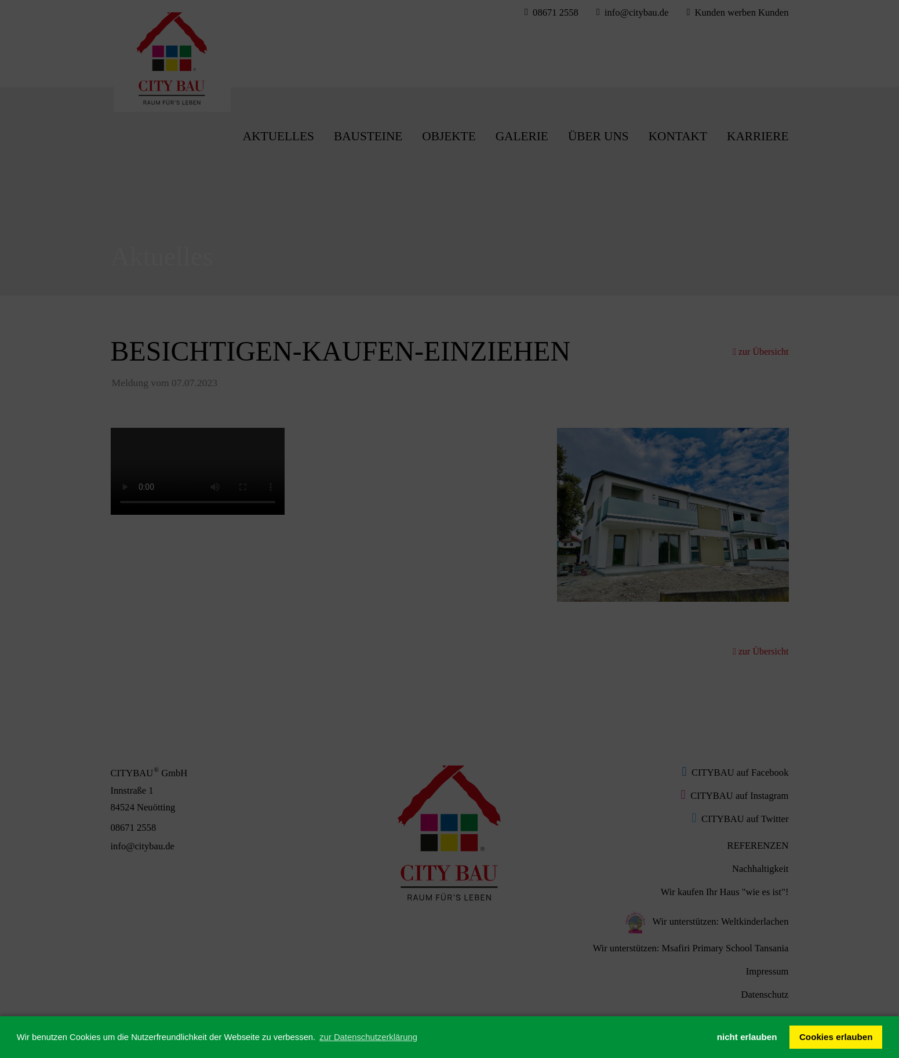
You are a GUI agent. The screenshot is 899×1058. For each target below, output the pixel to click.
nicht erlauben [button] (747, 1037)
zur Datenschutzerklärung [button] (368, 1037)
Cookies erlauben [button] (836, 1037)
